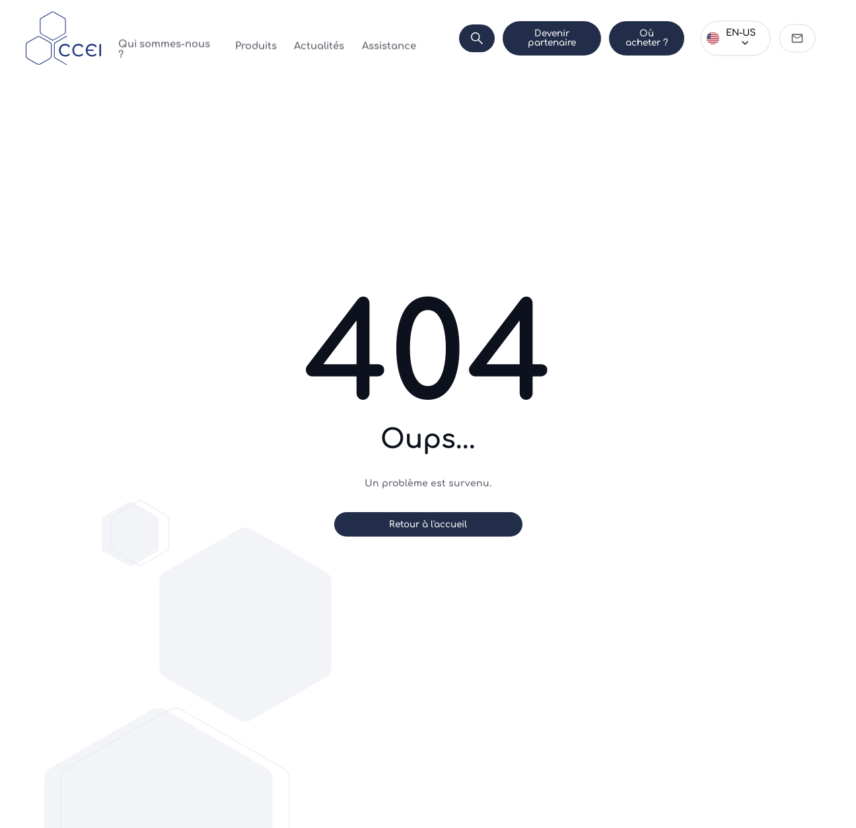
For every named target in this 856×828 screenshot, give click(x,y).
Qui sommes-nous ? (165, 38)
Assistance (358, 38)
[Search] (446, 38)
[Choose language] (729, 38)
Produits (243, 38)
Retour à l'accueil (428, 524)
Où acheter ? (630, 38)
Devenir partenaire (526, 38)
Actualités (297, 38)
